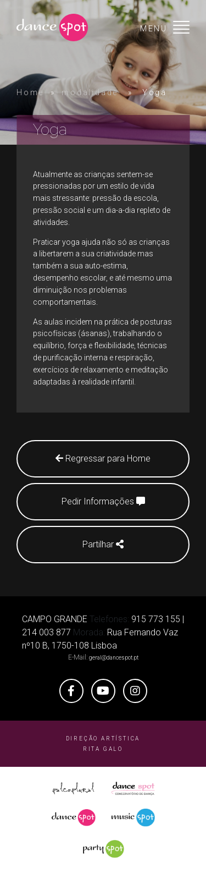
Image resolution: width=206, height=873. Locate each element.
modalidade (90, 92)
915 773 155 (155, 619)
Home (30, 92)
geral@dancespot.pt (113, 658)
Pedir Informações (103, 501)
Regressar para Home (103, 458)
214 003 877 (46, 632)
